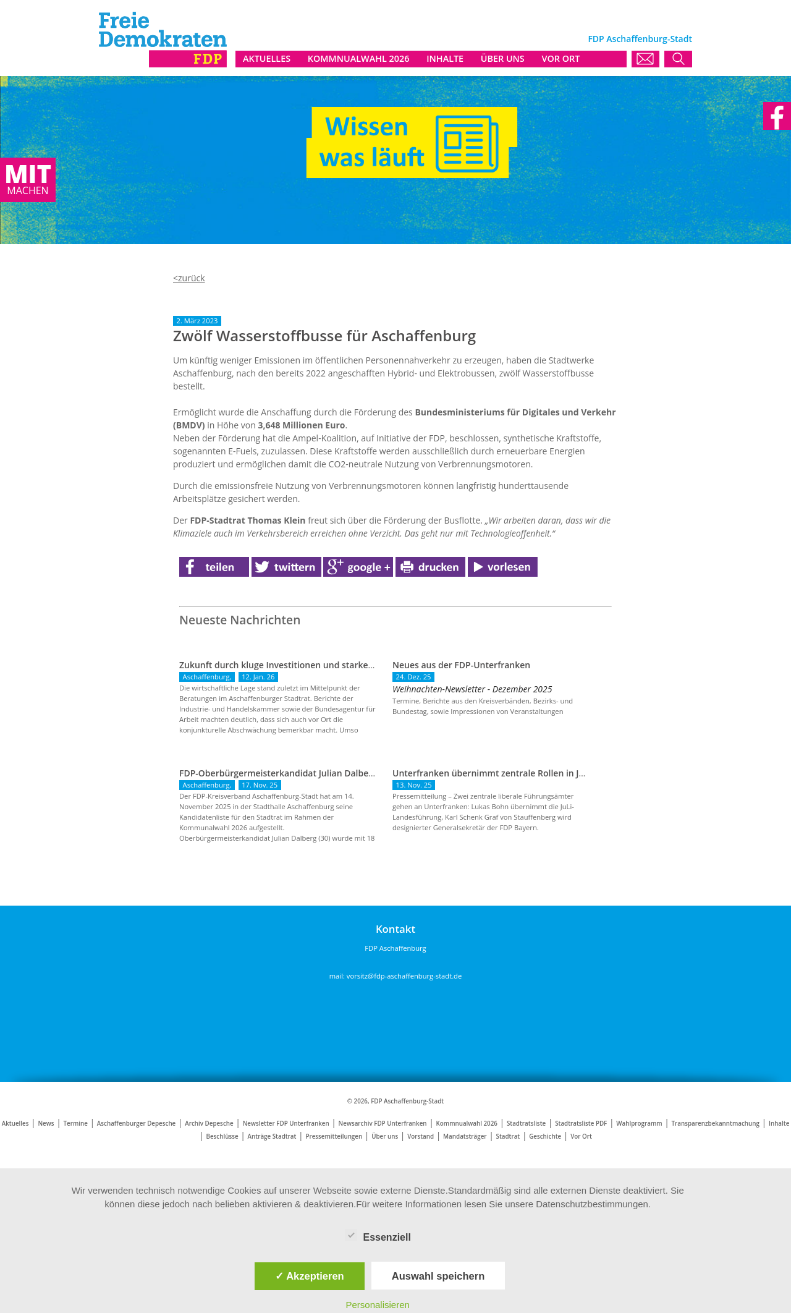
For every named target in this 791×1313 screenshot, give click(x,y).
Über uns (384, 1136)
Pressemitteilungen (333, 1136)
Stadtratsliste (526, 1124)
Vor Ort (581, 1136)
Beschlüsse (222, 1136)
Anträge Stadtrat (272, 1136)
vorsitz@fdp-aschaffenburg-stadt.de (404, 975)
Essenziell (378, 1235)
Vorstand (420, 1136)
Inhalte (779, 1124)
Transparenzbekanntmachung (715, 1124)
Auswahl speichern (438, 1275)
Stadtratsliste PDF (581, 1124)
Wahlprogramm (639, 1124)
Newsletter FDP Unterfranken (286, 1124)
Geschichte (545, 1136)
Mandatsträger (464, 1136)
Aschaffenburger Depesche (136, 1124)
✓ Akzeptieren (309, 1275)
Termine (75, 1124)
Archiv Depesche (209, 1124)
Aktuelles (15, 1124)
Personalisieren (378, 1304)
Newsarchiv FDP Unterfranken (383, 1124)
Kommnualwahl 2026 (466, 1124)
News (46, 1124)
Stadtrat (508, 1136)
